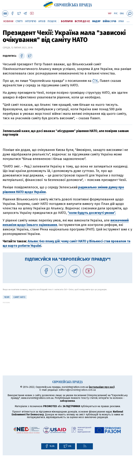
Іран (121, 21)
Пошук (52, 21)
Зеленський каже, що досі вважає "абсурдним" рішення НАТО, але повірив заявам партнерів (66, 133)
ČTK (95, 81)
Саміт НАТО (19, 297)
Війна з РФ (109, 21)
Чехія (6, 297)
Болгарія (67, 21)
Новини (8, 21)
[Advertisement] (67, 328)
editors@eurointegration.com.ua (77, 389)
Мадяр (96, 21)
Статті (19, 21)
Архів (41, 21)
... (128, 21)
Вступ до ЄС (82, 21)
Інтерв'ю (30, 21)
